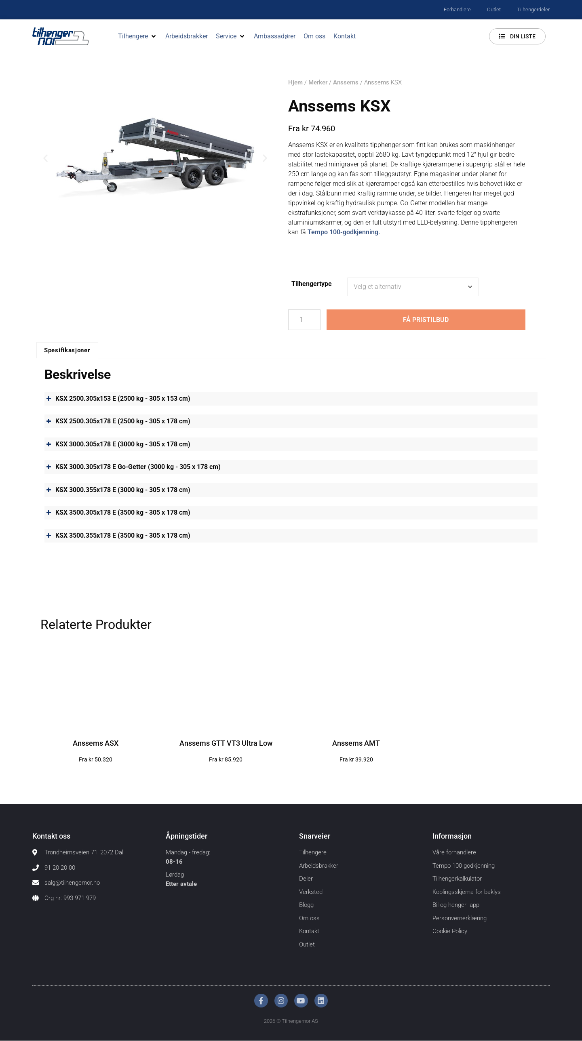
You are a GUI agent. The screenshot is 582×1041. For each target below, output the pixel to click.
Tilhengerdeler (533, 9)
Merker (317, 82)
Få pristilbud (426, 320)
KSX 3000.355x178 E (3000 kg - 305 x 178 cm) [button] (117, 490)
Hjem (295, 82)
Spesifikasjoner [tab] (67, 350)
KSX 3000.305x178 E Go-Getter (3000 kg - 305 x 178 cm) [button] (132, 467)
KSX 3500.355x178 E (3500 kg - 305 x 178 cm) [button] (117, 536)
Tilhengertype (311, 284)
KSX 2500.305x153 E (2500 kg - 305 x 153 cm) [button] (117, 399)
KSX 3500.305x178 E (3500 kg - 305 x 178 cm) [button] (117, 513)
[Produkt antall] (304, 319)
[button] (137, 36)
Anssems (345, 82)
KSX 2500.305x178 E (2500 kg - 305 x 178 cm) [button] (117, 422)
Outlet (494, 9)
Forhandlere (457, 9)
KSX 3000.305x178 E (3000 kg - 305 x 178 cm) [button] (117, 444)
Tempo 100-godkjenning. (344, 232)
